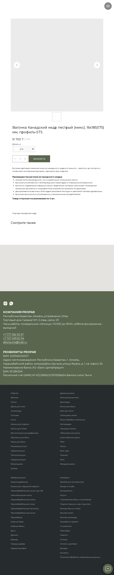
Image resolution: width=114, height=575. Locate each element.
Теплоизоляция (18, 455)
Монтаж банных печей (70, 508)
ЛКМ (62, 442)
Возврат (64, 548)
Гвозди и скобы (67, 486)
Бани (13, 530)
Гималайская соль (19, 446)
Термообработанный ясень (23, 499)
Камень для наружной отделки (25, 486)
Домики (14, 535)
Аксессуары (16, 411)
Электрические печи (69, 397)
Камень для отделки (20, 424)
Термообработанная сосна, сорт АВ (27, 491)
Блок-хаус (64, 451)
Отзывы (63, 539)
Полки (14, 402)
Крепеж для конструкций (72, 482)
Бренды (14, 539)
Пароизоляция (18, 451)
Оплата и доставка (68, 544)
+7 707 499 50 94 (13, 338)
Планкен (64, 455)
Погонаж (15, 415)
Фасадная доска (67, 464)
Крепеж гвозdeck (18, 548)
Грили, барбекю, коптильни (72, 419)
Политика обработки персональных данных (80, 557)
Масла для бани (18, 442)
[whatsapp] (11, 303)
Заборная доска (18, 477)
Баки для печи (66, 411)
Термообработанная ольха (23, 504)
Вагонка (14, 397)
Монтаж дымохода (68, 517)
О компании (66, 526)
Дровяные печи (67, 393)
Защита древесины (19, 482)
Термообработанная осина (23, 513)
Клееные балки (17, 526)
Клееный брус (17, 522)
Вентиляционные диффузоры (25, 433)
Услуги (63, 495)
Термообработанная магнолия (25, 508)
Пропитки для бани (20, 437)
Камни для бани (67, 406)
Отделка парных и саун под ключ (75, 504)
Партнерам (65, 530)
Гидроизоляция (18, 459)
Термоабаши (16, 517)
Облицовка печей (68, 415)
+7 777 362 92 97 (13, 334)
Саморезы (64, 477)
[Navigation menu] (108, 6)
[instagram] (5, 303)
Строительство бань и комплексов (75, 499)
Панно (63, 446)
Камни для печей (19, 428)
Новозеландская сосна (21, 495)
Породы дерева (18, 544)
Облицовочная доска (70, 433)
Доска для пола (18, 406)
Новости (64, 535)
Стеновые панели (68, 428)
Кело (62, 459)
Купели (14, 468)
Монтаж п (64, 513)
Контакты (64, 553)
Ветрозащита (17, 464)
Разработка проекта (69, 522)
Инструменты (66, 491)
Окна (13, 419)
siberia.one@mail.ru (15, 342)
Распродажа (65, 424)
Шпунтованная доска (70, 437)
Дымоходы (65, 402)
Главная (14, 393)
